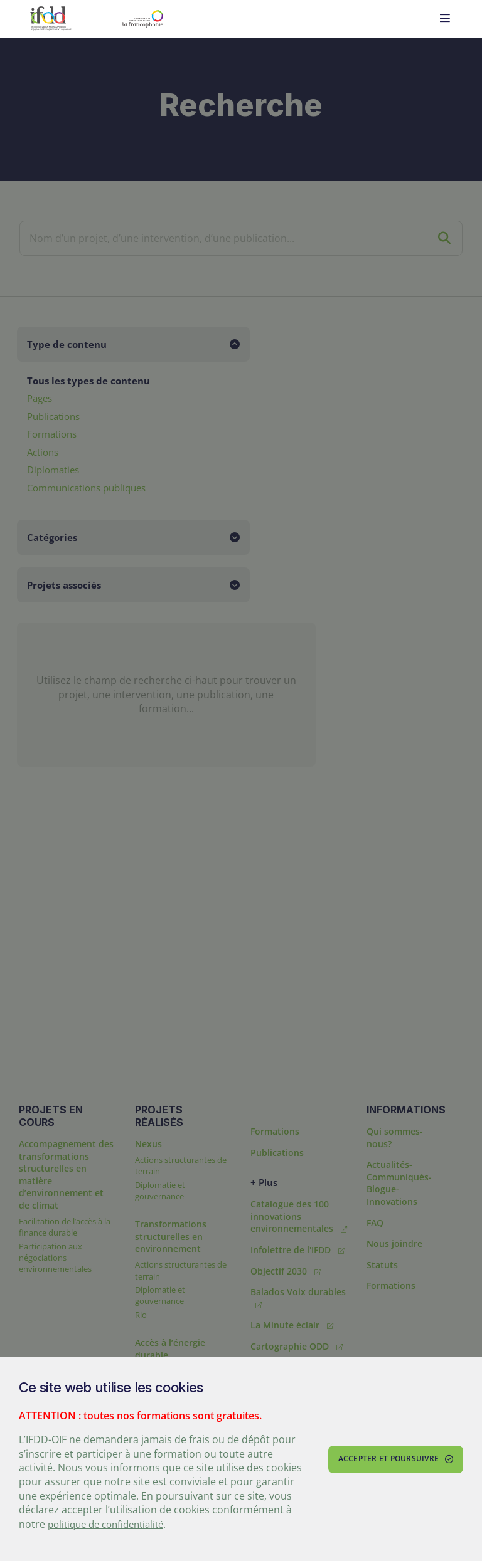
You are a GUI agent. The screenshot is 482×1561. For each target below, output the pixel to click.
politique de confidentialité (111, 1524)
